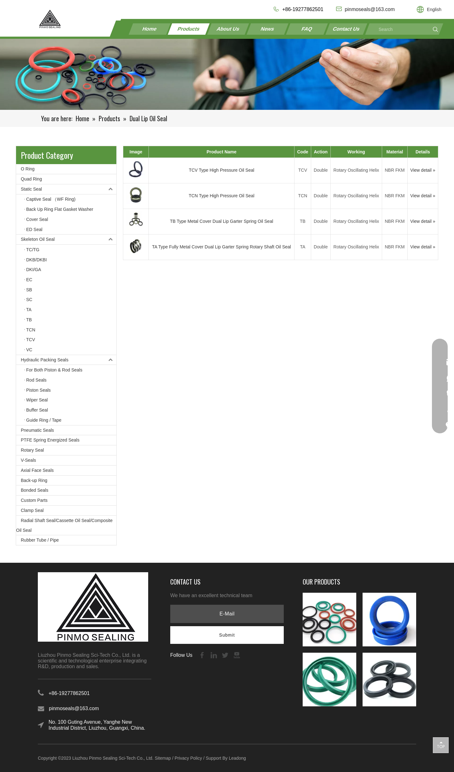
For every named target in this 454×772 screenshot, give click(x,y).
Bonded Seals (34, 490)
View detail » (422, 170)
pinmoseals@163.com (74, 708)
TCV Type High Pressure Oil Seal (221, 170)
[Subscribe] (227, 635)
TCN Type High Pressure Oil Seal (221, 195)
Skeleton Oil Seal (68, 239)
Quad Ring (31, 178)
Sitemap (163, 758)
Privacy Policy (188, 758)
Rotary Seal (32, 450)
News (267, 29)
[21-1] (227, 74)
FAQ (307, 29)
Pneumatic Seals (37, 430)
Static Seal (68, 189)
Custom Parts (34, 500)
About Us (228, 29)
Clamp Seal (32, 510)
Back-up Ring (34, 480)
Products (189, 29)
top (440, 744)
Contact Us (346, 29)
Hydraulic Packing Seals (68, 360)
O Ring (28, 168)
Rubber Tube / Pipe (40, 540)
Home (150, 29)
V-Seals (28, 460)
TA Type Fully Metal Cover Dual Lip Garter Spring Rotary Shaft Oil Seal (221, 246)
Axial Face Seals (37, 470)
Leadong (237, 758)
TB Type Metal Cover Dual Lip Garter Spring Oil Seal (221, 221)
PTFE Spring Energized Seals (50, 439)
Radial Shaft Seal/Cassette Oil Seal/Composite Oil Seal (64, 525)
